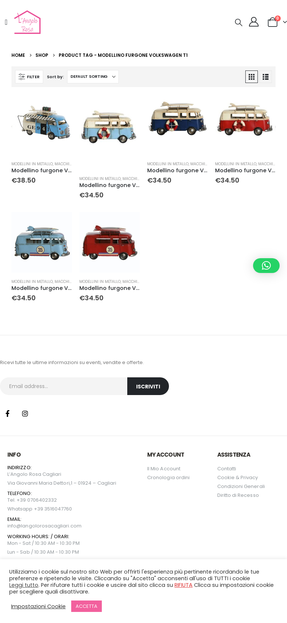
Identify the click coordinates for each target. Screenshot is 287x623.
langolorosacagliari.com (51, 525)
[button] (238, 22)
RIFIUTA (183, 585)
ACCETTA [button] (86, 606)
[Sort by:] (93, 76)
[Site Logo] (26, 22)
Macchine (64, 164)
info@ (14, 525)
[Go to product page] (41, 124)
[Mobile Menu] (6, 22)
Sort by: (55, 77)
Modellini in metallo (32, 164)
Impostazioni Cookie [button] (38, 606)
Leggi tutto (23, 585)
